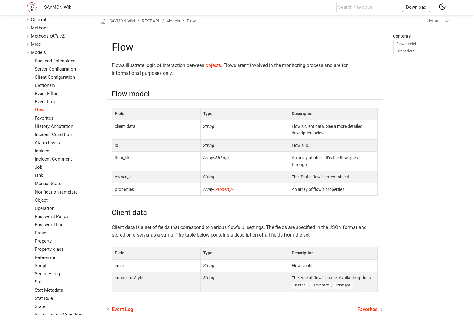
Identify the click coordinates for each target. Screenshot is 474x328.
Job (38, 167)
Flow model (406, 43)
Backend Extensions (55, 61)
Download (416, 7)
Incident (43, 151)
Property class (49, 249)
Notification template (56, 192)
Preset (41, 233)
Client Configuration (55, 77)
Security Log (47, 274)
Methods (48, 36)
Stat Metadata (49, 290)
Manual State (48, 183)
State (40, 306)
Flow (39, 110)
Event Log (45, 101)
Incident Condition (53, 134)
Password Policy (51, 216)
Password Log (49, 224)
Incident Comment (53, 159)
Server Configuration (55, 69)
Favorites (44, 118)
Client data (405, 51)
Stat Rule (44, 298)
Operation (44, 208)
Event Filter (46, 93)
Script (41, 265)
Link (39, 175)
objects (213, 65)
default (434, 20)
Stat (39, 282)
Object (41, 200)
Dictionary (45, 85)
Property (43, 241)
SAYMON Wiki (58, 7)
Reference (45, 257)
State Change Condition (59, 314)
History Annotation (54, 126)
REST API (150, 20)
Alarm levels (47, 142)
